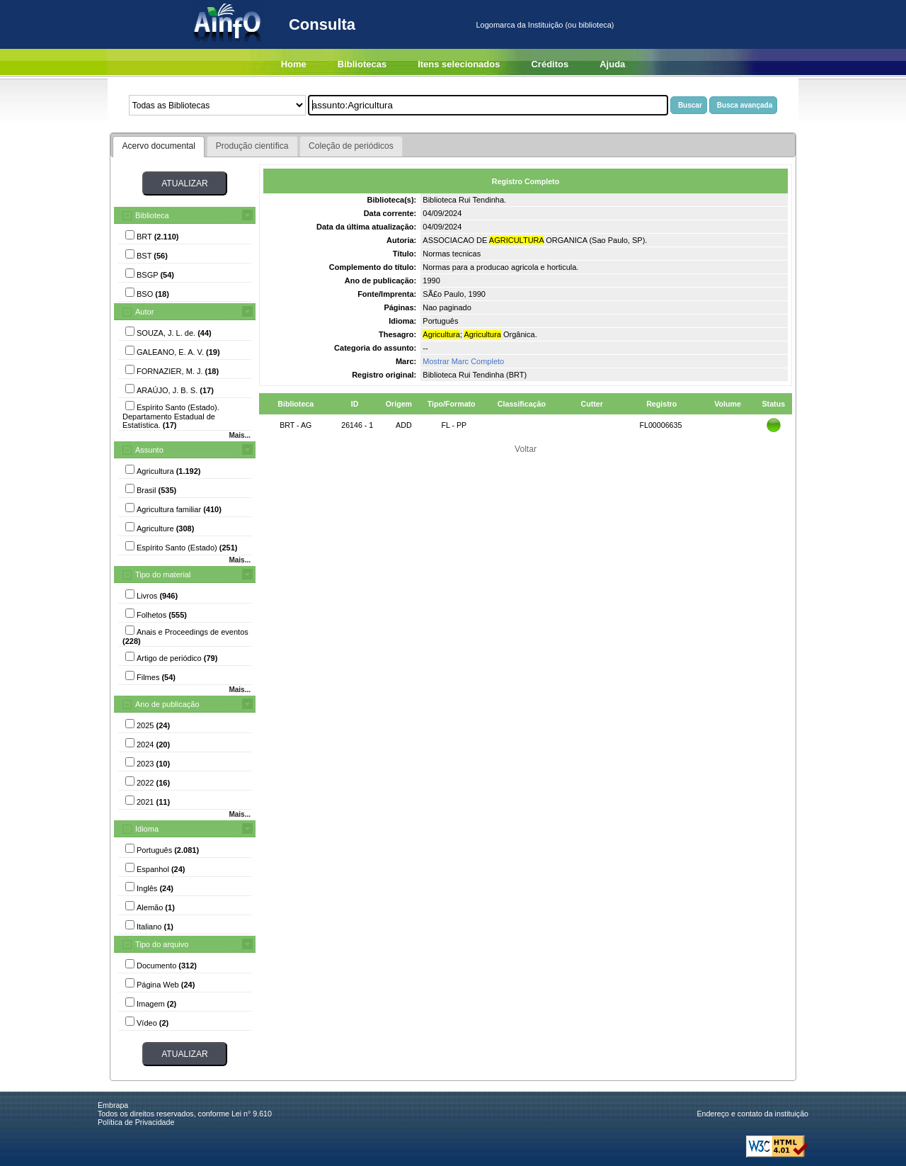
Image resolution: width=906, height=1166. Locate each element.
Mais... (240, 435)
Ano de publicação (167, 704)
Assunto (149, 450)
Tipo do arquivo (161, 944)
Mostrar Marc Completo (463, 361)
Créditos (549, 64)
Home (293, 64)
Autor (144, 311)
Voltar (526, 449)
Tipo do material (162, 574)
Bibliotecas (362, 64)
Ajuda (612, 64)
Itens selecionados (459, 64)
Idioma (147, 829)
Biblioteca (152, 215)
